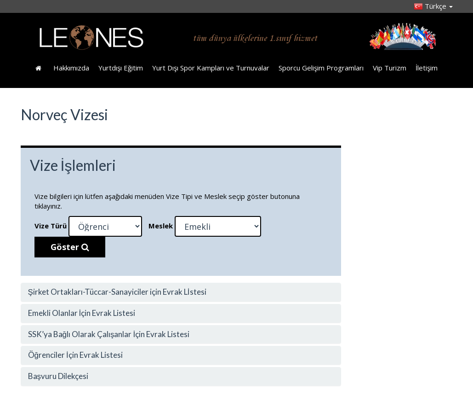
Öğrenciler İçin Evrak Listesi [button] (75, 355)
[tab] (181, 292)
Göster (70, 246)
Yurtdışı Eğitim (120, 67)
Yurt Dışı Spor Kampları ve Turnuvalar (210, 67)
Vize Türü (50, 225)
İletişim (427, 67)
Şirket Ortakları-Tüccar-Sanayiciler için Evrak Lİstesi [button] (117, 292)
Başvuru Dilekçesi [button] (58, 376)
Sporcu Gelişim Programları (321, 67)
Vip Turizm (389, 67)
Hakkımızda (71, 67)
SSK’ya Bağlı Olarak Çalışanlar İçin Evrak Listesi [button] (109, 334)
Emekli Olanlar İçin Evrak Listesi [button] (82, 313)
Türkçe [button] (433, 6)
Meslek (160, 225)
